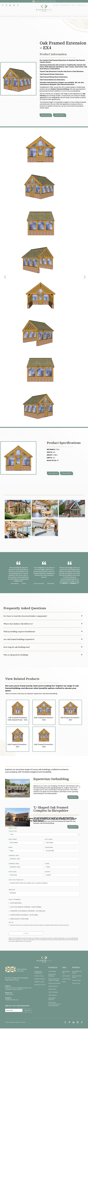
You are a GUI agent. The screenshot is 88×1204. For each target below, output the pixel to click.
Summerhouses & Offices (58, 16)
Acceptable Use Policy (77, 980)
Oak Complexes (53, 1000)
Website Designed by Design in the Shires (15, 1026)
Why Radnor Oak (66, 980)
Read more (73, 801)
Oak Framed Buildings (52, 982)
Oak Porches (52, 997)
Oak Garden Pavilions (52, 1006)
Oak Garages (52, 979)
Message (12, 893)
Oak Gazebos (52, 1003)
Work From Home (39, 992)
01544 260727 (59, 115)
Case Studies (66, 983)
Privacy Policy (76, 988)
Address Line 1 (14, 859)
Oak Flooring (83, 16)
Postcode (12, 875)
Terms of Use (76, 991)
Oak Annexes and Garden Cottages (53, 987)
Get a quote (45, 115)
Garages (7, 16)
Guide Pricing (66, 986)
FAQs (63, 989)
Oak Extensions (53, 994)
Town (47, 867)
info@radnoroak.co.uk (11, 1007)
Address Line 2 (14, 867)
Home (2, 16)
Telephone (49, 851)
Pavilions (34, 16)
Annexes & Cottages (17, 16)
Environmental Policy (76, 984)
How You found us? (16, 883)
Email (11, 851)
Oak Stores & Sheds (54, 991)
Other (69, 16)
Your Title (13, 835)
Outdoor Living (38, 983)
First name (13, 843)
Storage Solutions (39, 986)
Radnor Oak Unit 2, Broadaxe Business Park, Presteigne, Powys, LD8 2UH (18, 996)
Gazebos (27, 16)
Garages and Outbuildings (38, 980)
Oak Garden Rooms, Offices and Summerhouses (54, 1011)
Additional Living (39, 989)
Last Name (48, 843)
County (47, 875)
